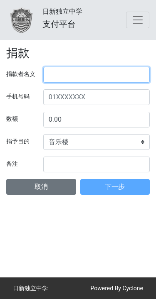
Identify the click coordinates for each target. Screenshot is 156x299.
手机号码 (18, 96)
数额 (12, 118)
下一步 (115, 187)
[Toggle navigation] (137, 20)
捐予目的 (18, 141)
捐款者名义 (20, 74)
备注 (12, 163)
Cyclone (132, 288)
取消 (41, 187)
